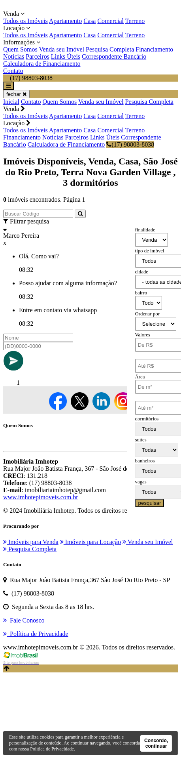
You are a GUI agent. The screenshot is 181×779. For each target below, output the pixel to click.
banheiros (145, 461)
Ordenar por (147, 314)
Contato (13, 70)
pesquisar (149, 503)
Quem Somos (20, 49)
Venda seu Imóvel (61, 49)
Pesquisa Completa (110, 49)
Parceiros (37, 56)
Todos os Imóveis (25, 20)
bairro (141, 293)
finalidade (145, 230)
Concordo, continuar (156, 743)
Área (140, 377)
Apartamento (65, 20)
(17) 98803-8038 (130, 144)
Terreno (135, 20)
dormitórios (147, 419)
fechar (16, 94)
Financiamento (154, 49)
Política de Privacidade (52, 749)
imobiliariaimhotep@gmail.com (65, 490)
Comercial (110, 20)
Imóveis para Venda (30, 541)
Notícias (13, 56)
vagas (141, 482)
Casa (89, 20)
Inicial (11, 101)
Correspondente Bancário (114, 56)
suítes (141, 440)
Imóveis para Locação (90, 541)
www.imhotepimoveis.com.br (40, 497)
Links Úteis (65, 56)
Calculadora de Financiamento (41, 63)
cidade (141, 272)
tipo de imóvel (149, 251)
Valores (142, 335)
